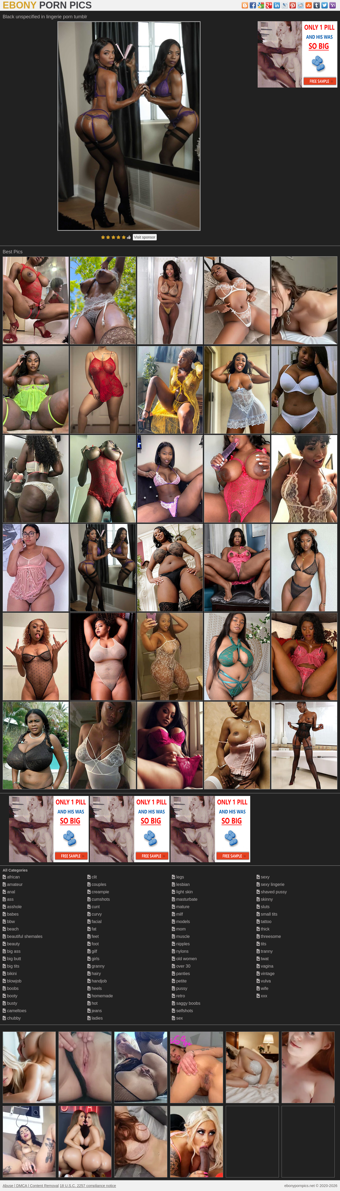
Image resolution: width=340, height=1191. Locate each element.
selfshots (182, 1010)
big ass (11, 951)
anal (9, 892)
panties (181, 973)
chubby (12, 1018)
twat (263, 958)
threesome (269, 936)
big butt (12, 958)
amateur (13, 884)
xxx (262, 996)
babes (11, 914)
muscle (181, 936)
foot (93, 944)
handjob (97, 981)
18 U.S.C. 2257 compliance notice (88, 1186)
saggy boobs (186, 1003)
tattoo (264, 921)
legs (178, 877)
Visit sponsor (144, 237)
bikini (10, 973)
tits (261, 944)
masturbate (184, 899)
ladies (95, 1018)
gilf (92, 951)
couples (97, 884)
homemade (100, 996)
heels (94, 988)
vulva (264, 981)
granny (96, 966)
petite (179, 981)
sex (177, 1018)
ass (8, 899)
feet (93, 936)
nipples (181, 944)
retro (178, 996)
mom (179, 929)
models (181, 921)
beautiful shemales (22, 936)
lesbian (181, 884)
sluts (263, 906)
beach (11, 929)
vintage (266, 973)
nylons (180, 951)
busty (10, 1003)
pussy (179, 988)
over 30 (181, 966)
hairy (94, 973)
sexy (263, 877)
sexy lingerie (270, 884)
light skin (182, 892)
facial (94, 921)
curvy (94, 914)
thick (263, 929)
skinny (265, 899)
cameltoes (14, 1010)
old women (184, 958)
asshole (12, 906)
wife (263, 988)
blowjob (12, 981)
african (11, 877)
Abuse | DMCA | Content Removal (31, 1186)
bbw (9, 921)
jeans (94, 1010)
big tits (11, 966)
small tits (267, 914)
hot (92, 1003)
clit (92, 877)
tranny (265, 951)
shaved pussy (272, 892)
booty (10, 996)
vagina (265, 966)
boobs (11, 988)
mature (180, 906)
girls (93, 958)
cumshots (98, 899)
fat (91, 929)
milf (177, 914)
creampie (98, 892)
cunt (93, 906)
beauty (11, 944)
